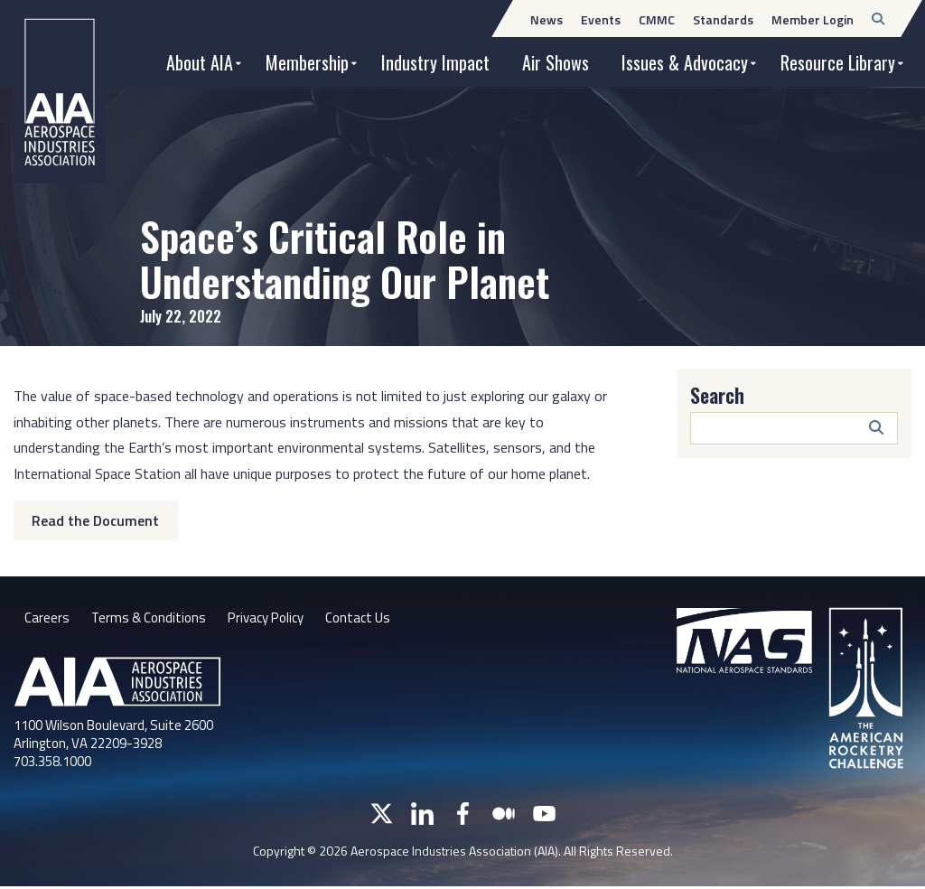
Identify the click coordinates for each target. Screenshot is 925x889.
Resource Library (837, 62)
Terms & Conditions (151, 620)
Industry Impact (435, 62)
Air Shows (555, 62)
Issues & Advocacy (684, 62)
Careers (47, 620)
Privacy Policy (275, 620)
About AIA (199, 62)
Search (717, 394)
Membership (307, 62)
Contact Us (373, 620)
